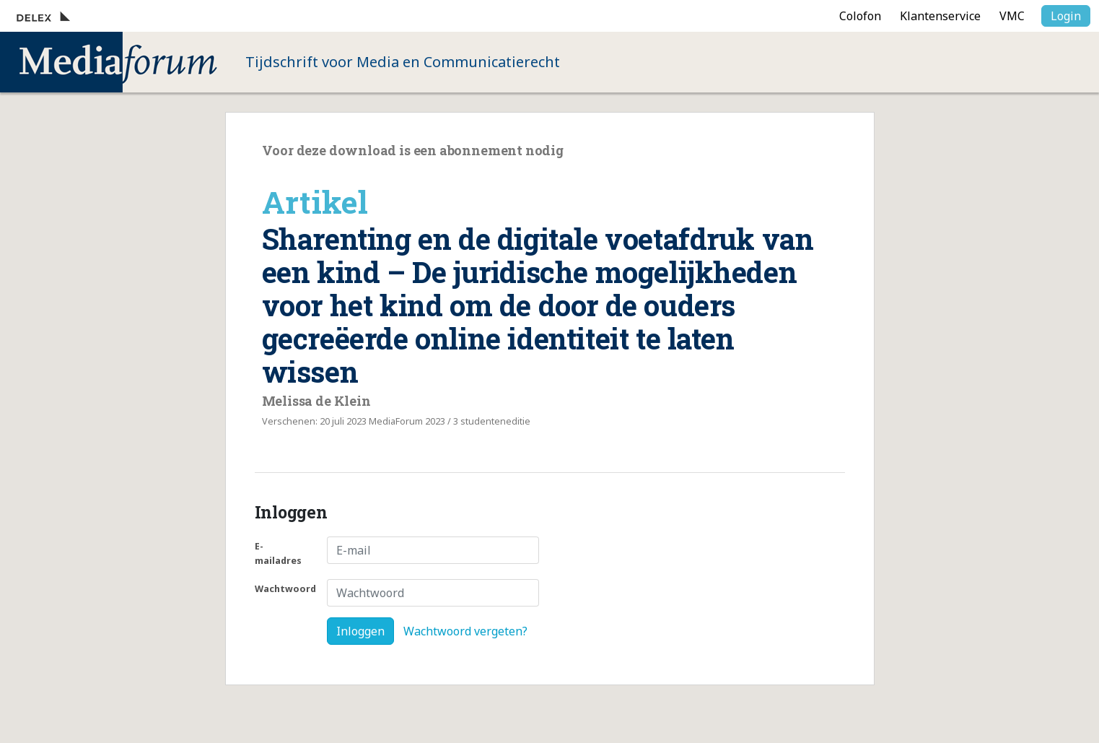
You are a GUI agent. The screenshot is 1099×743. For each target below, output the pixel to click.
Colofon (860, 16)
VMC (1012, 16)
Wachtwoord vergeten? (465, 631)
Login (1066, 16)
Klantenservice (940, 16)
